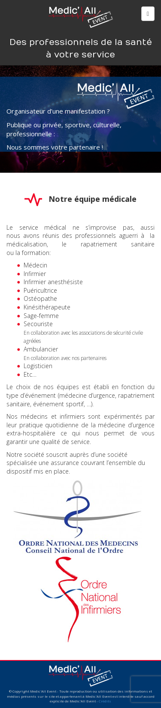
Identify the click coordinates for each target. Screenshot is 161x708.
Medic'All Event (81, 16)
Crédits (105, 701)
